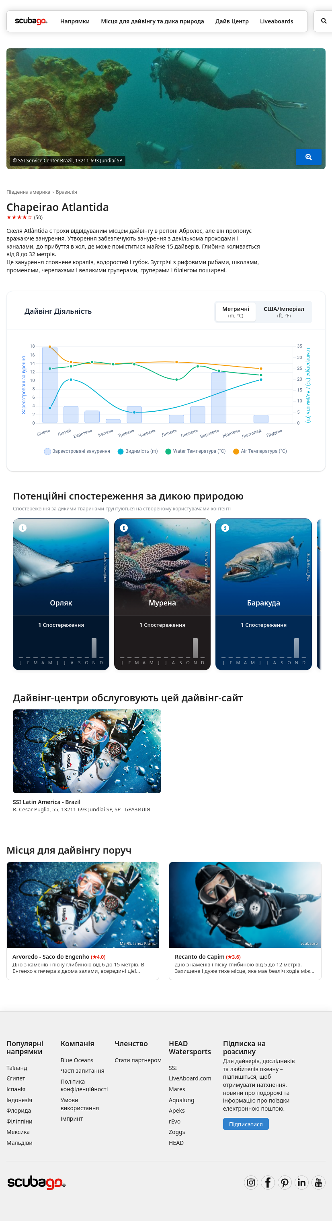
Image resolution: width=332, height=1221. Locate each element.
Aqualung (182, 1100)
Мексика (18, 1132)
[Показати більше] (309, 157)
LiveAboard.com (190, 1078)
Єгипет (15, 1078)
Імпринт (72, 1118)
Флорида (18, 1110)
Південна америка (28, 192)
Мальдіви (19, 1142)
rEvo (174, 1121)
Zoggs (177, 1132)
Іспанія (15, 1089)
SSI (173, 1068)
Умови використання (80, 1104)
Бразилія (66, 192)
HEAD (176, 1142)
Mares (177, 1089)
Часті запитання (83, 1070)
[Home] (31, 21)
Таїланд (16, 1068)
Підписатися (246, 1124)
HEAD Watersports (190, 1047)
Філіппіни (19, 1121)
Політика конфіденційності (84, 1085)
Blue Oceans (77, 1060)
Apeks (177, 1110)
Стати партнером (138, 1060)
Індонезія (19, 1100)
